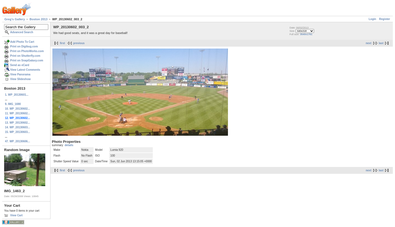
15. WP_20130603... (17, 132)
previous (79, 43)
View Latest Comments (25, 69)
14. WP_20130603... (17, 127)
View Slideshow (20, 79)
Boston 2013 (38, 19)
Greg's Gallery (14, 19)
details (69, 145)
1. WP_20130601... (17, 94)
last (381, 43)
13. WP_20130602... (17, 122)
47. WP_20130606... (17, 141)
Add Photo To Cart (22, 41)
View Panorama (20, 74)
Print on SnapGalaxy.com (26, 60)
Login (372, 19)
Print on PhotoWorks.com (27, 51)
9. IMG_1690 (13, 104)
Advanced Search (21, 32)
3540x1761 (306, 34)
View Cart (16, 215)
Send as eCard (19, 65)
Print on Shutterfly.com (25, 55)
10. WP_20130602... (17, 108)
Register (384, 19)
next (368, 43)
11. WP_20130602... (17, 113)
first (62, 43)
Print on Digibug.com (24, 46)
